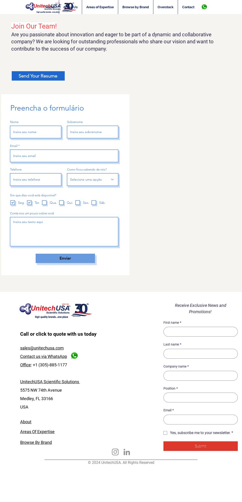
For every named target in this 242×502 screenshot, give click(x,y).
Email (14, 145)
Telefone (16, 169)
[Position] (199, 397)
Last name (172, 344)
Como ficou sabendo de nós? (87, 169)
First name (172, 322)
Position (170, 388)
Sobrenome (75, 121)
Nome (14, 121)
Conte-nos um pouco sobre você (32, 213)
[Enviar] (65, 258)
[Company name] (199, 375)
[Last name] (199, 353)
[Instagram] (115, 452)
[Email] (199, 419)
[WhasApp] (204, 7)
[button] (100, 7)
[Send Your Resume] (38, 76)
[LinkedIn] (126, 452)
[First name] (199, 331)
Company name (176, 366)
